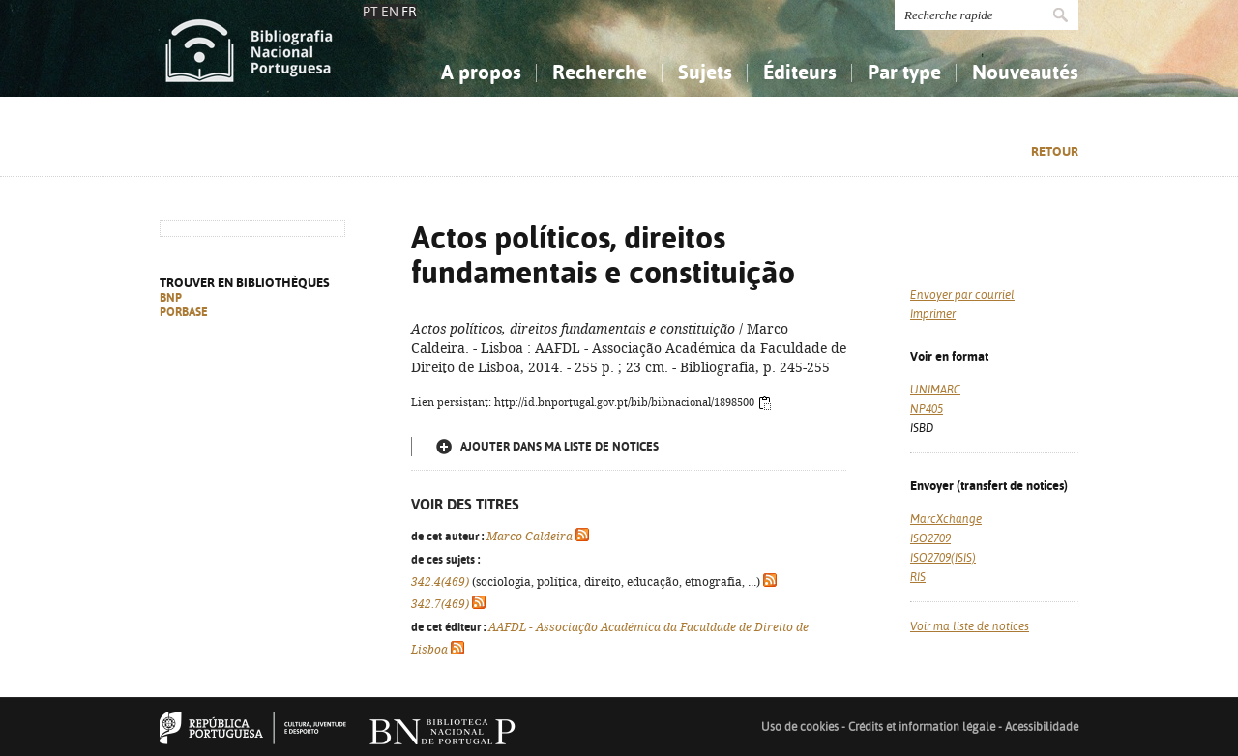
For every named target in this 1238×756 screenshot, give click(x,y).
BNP (171, 298)
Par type (904, 72)
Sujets (705, 72)
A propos (481, 72)
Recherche (599, 72)
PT (370, 11)
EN (389, 11)
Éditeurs (800, 72)
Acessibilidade (1041, 727)
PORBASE (184, 312)
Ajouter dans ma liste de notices (559, 446)
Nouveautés (1025, 72)
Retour (1054, 151)
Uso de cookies (800, 727)
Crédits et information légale (923, 727)
